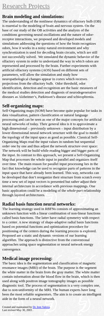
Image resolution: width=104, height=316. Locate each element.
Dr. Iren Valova (41, 307)
